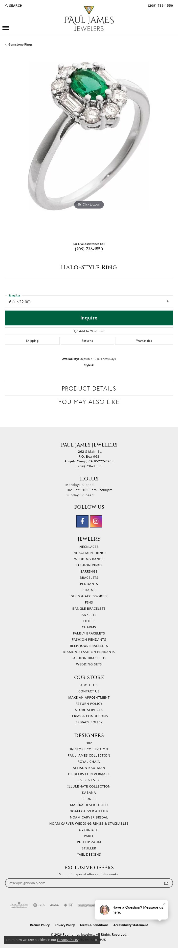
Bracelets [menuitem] (89, 577)
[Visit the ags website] (19, 905)
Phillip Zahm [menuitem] (89, 842)
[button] (13, 5)
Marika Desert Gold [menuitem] (89, 805)
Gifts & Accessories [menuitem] (88, 596)
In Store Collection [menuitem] (89, 749)
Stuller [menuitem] (89, 848)
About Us (89, 685)
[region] (89, 146)
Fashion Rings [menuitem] (89, 565)
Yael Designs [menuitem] (89, 854)
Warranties (144, 340)
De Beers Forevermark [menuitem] (89, 774)
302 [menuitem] (89, 743)
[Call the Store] (89, 466)
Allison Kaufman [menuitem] (89, 767)
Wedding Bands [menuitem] (89, 559)
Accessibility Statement (130, 925)
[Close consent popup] (96, 940)
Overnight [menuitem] (89, 829)
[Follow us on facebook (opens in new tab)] (82, 521)
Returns (87, 340)
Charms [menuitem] (89, 627)
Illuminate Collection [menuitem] (89, 786)
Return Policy (89, 703)
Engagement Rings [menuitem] (89, 553)
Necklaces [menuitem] (89, 546)
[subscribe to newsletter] (166, 883)
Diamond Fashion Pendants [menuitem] (89, 652)
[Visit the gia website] (39, 905)
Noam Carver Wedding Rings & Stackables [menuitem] (89, 823)
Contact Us (89, 691)
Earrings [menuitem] (89, 571)
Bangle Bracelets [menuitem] (89, 608)
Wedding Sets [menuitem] (89, 664)
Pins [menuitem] (89, 602)
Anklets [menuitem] (89, 614)
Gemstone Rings (20, 44)
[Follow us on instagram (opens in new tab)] (96, 521)
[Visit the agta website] (54, 905)
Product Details (89, 388)
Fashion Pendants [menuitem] (89, 639)
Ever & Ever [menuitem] (89, 780)
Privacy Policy (89, 722)
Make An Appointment (89, 697)
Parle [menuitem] (89, 836)
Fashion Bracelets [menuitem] (88, 658)
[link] (160, 5)
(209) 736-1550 (89, 248)
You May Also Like (88, 401)
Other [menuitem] (89, 621)
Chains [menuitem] (89, 590)
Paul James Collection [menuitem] (89, 755)
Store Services (89, 710)
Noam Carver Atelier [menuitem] (89, 811)
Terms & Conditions (89, 716)
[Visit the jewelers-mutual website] (86, 905)
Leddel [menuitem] (89, 798)
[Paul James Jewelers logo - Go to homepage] (89, 18)
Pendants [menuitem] (89, 583)
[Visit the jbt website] (68, 905)
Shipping (32, 340)
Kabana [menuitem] (89, 792)
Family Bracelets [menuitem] (89, 633)
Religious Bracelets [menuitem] (89, 645)
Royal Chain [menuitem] (89, 761)
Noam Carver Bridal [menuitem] (89, 817)
